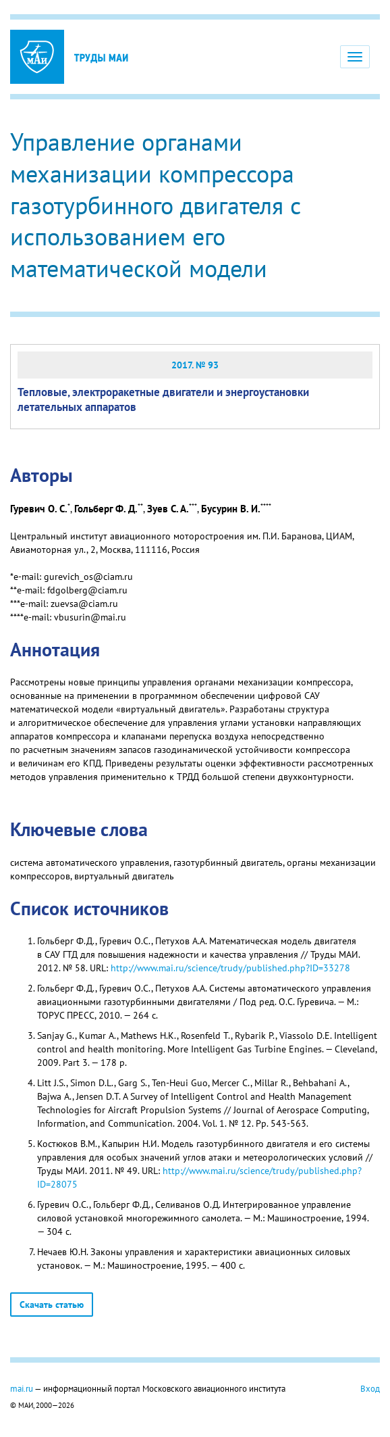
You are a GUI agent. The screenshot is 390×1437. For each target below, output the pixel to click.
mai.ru (21, 1388)
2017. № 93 (195, 365)
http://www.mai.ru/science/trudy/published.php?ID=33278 (230, 968)
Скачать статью (52, 1304)
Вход (370, 1388)
